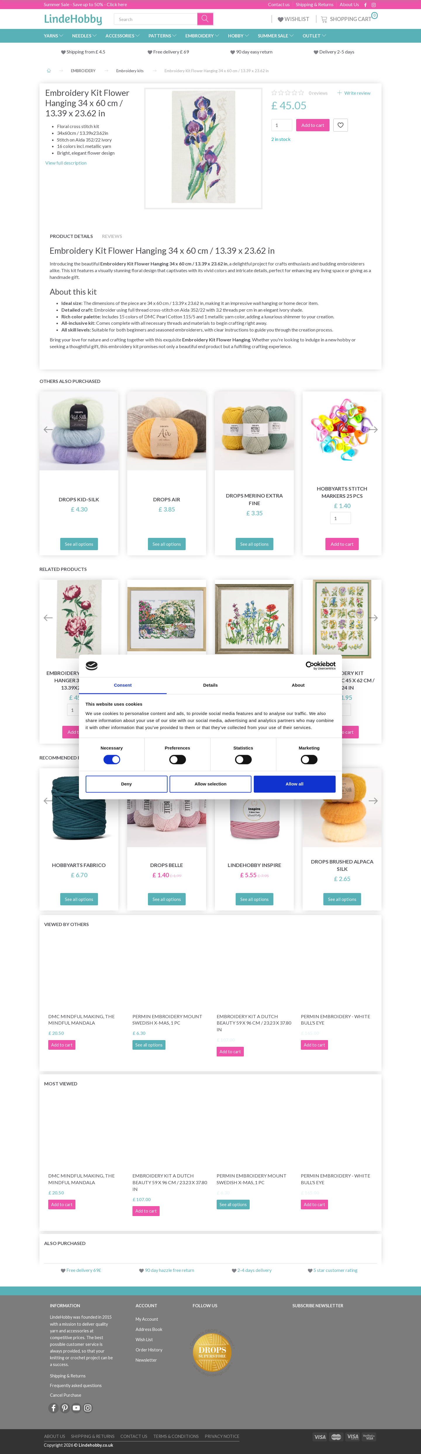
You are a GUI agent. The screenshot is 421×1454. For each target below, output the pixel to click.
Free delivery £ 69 (171, 51)
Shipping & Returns (315, 4)
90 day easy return (254, 51)
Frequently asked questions (76, 1385)
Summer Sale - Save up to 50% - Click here (85, 4)
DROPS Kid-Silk (79, 499)
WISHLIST (294, 19)
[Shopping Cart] (348, 18)
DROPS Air (166, 499)
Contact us (279, 4)
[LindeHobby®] (73, 17)
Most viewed (60, 1083)
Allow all (294, 783)
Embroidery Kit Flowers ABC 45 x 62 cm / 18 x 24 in (342, 680)
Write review (357, 93)
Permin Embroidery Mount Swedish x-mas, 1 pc (167, 1019)
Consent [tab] (123, 685)
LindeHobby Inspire (254, 865)
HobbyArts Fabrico (79, 865)
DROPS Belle (166, 865)
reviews (318, 93)
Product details (71, 236)
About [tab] (298, 685)
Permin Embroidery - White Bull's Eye (335, 1019)
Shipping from (81, 51)
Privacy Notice (222, 1436)
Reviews (112, 236)
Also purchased (65, 1243)
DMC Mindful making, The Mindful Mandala (81, 1019)
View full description (66, 162)
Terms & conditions (176, 1436)
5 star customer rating (335, 1270)
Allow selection (210, 783)
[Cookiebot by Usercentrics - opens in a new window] (310, 666)
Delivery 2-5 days (336, 51)
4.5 (101, 51)
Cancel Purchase (65, 1395)
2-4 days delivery (254, 1270)
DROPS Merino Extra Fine (254, 499)
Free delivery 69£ (83, 1270)
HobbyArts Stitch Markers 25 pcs (342, 492)
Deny (126, 783)
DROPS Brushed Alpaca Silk (342, 865)
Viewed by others (66, 924)
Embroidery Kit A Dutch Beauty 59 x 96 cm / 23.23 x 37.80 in (254, 1022)
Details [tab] (210, 685)
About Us (349, 4)
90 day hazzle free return (169, 1270)
